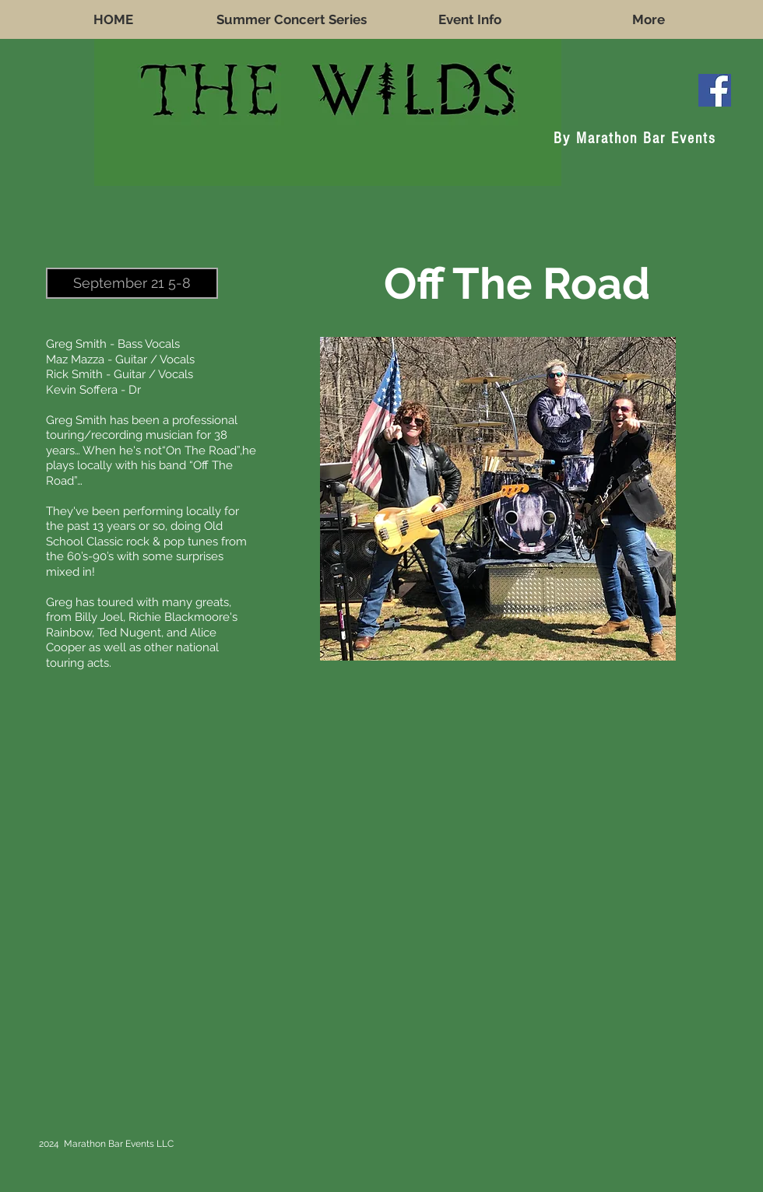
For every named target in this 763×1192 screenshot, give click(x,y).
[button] (132, 283)
